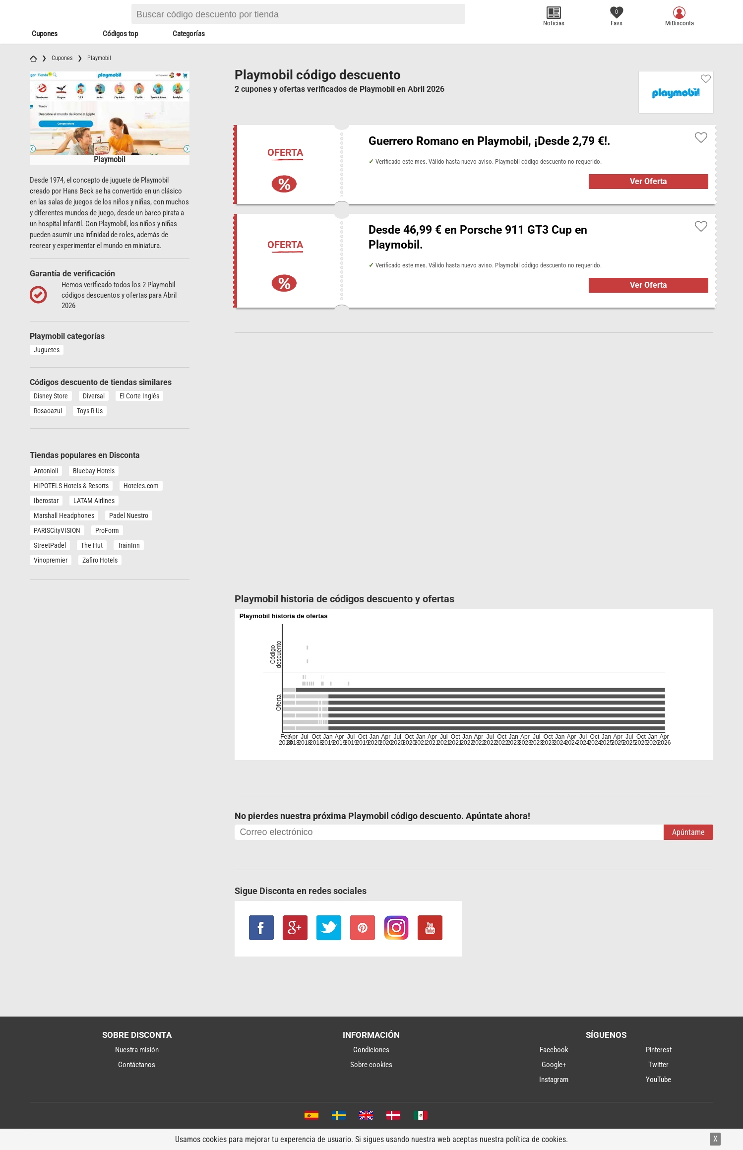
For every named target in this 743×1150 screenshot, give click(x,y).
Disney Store (51, 396)
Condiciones (371, 1049)
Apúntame (688, 832)
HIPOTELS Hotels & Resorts (71, 486)
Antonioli (46, 471)
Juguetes (47, 350)
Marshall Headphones (64, 515)
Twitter (658, 1064)
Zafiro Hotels (100, 560)
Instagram (553, 1079)
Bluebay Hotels (94, 471)
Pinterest (659, 1049)
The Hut (92, 545)
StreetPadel (50, 545)
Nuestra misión (137, 1049)
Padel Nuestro (128, 515)
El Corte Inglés (139, 396)
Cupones (45, 33)
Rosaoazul (48, 411)
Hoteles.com (141, 486)
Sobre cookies (371, 1064)
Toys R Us (90, 411)
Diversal (94, 396)
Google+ (554, 1064)
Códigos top (120, 33)
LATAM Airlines (94, 501)
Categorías (189, 33)
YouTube (658, 1079)
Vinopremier (50, 560)
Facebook (554, 1049)
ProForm (107, 530)
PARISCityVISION (57, 530)
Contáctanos (136, 1064)
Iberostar (46, 501)
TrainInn (129, 545)
